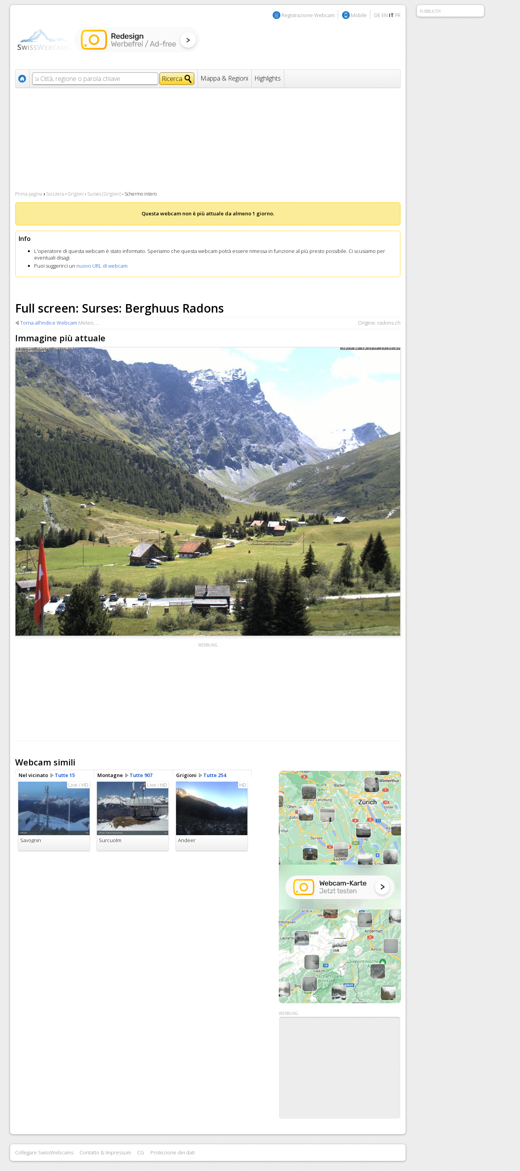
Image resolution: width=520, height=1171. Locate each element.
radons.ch (389, 322)
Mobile (359, 15)
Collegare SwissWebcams (44, 1152)
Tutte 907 (141, 775)
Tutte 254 (214, 775)
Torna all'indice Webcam (48, 322)
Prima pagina (28, 194)
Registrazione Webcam (308, 15)
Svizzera (55, 194)
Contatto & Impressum (105, 1152)
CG (140, 1152)
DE (377, 15)
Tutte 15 (65, 775)
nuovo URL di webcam (102, 265)
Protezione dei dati (172, 1152)
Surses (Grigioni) (104, 194)
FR (398, 15)
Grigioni (75, 194)
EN (385, 15)
